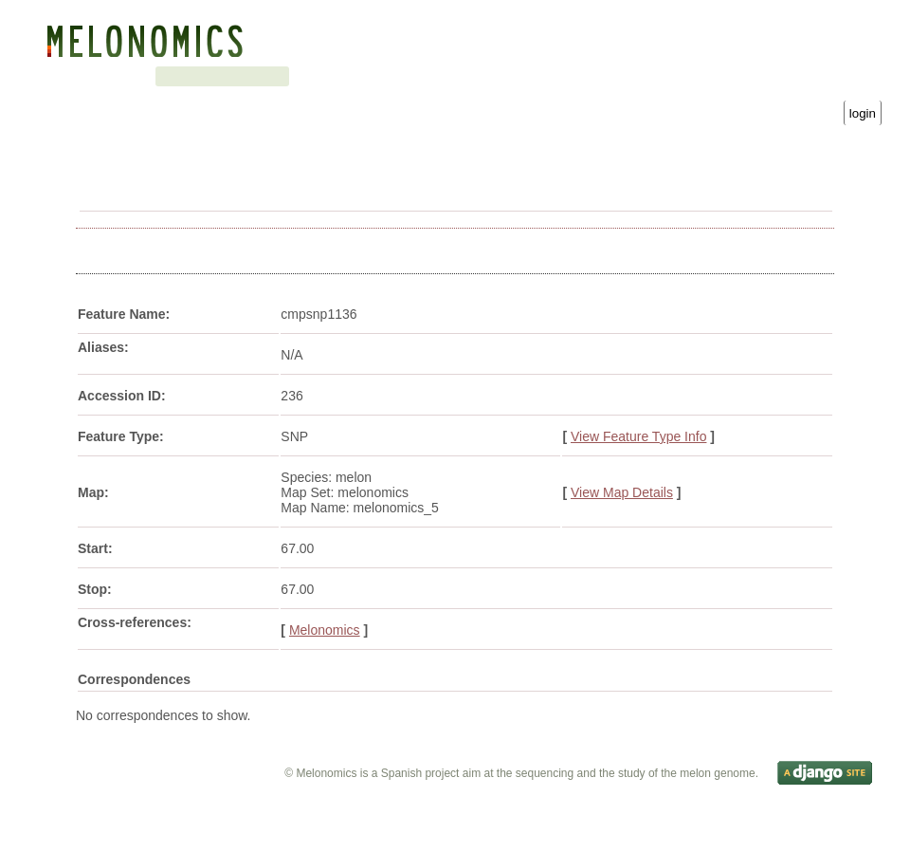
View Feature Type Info (638, 438)
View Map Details (622, 494)
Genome (92, 76)
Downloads (365, 76)
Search (292, 76)
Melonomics (324, 631)
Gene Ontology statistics (490, 76)
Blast (236, 76)
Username (500, 95)
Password (682, 95)
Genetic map (166, 76)
